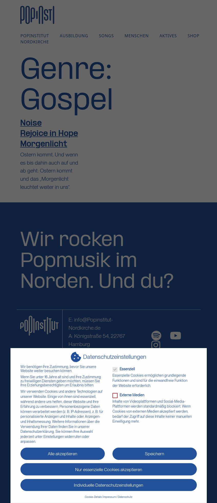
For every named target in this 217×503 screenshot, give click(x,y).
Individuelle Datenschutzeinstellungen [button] (108, 481)
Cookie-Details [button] (93, 494)
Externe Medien (129, 392)
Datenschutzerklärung (37, 428)
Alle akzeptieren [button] (62, 450)
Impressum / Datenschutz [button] (117, 494)
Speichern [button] (154, 450)
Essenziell (125, 366)
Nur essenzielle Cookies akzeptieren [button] (108, 466)
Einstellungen (53, 434)
